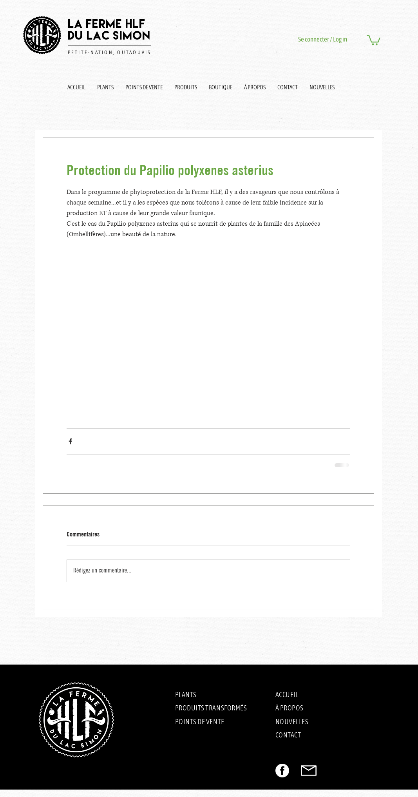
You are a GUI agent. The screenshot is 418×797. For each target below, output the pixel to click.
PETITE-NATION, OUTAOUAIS (109, 52)
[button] (373, 39)
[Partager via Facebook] (70, 441)
